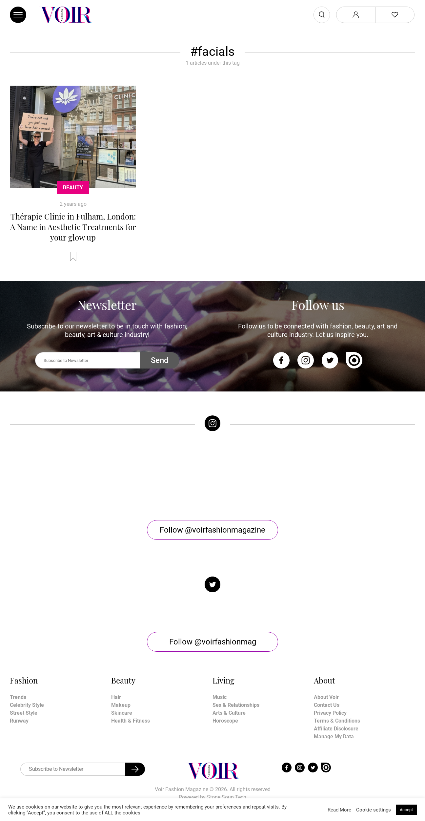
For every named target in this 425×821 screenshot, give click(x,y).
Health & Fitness (130, 721)
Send (160, 360)
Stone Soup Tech (226, 797)
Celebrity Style (27, 705)
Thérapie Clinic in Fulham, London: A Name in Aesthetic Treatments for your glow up (73, 226)
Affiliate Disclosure (336, 729)
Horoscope (225, 721)
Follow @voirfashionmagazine (212, 530)
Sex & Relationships (235, 705)
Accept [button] (406, 809)
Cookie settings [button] (373, 810)
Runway (19, 721)
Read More (339, 810)
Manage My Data (334, 736)
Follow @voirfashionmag (212, 641)
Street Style (23, 713)
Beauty (73, 187)
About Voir (326, 697)
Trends (18, 697)
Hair (116, 697)
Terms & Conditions (337, 721)
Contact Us (326, 705)
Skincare (121, 713)
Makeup (121, 705)
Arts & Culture (229, 713)
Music (219, 697)
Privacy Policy (330, 713)
